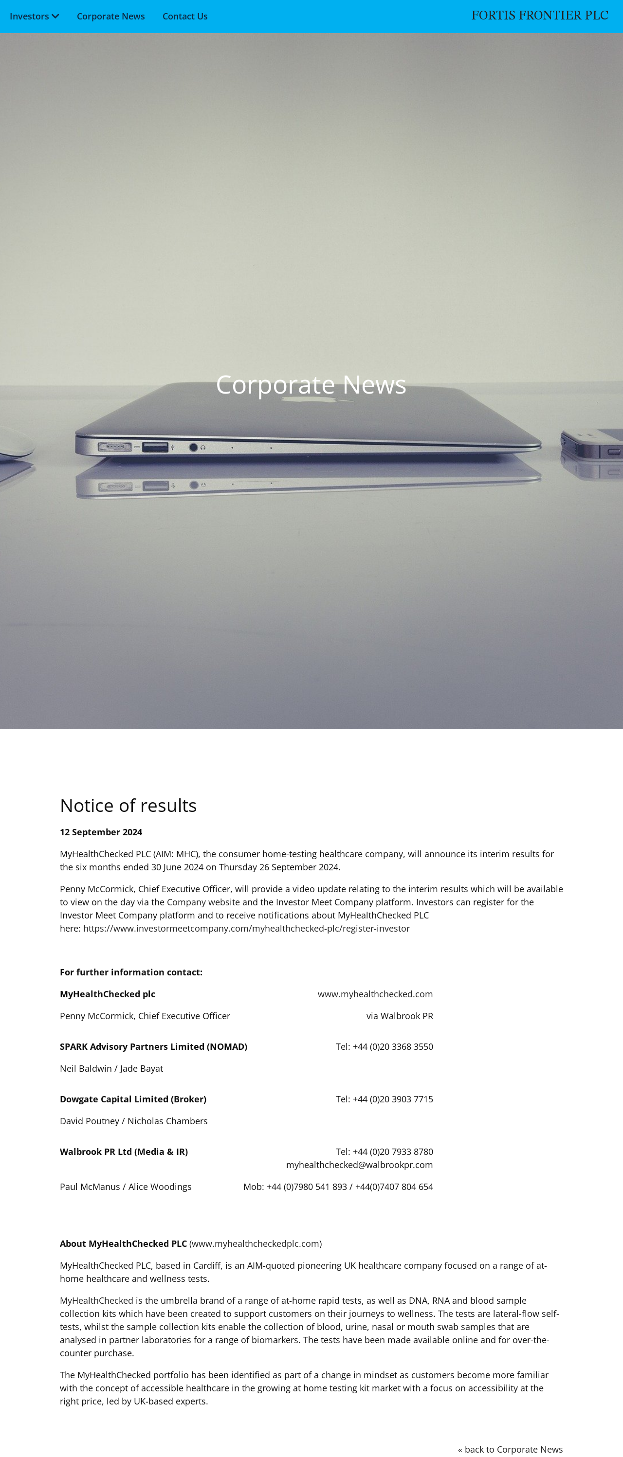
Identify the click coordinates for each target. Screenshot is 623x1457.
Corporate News (110, 15)
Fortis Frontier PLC (541, 15)
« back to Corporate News (510, 1449)
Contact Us (184, 15)
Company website (203, 902)
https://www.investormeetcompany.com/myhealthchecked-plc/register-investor (246, 928)
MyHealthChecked (96, 1300)
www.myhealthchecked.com (375, 994)
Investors (28, 15)
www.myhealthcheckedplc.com (255, 1243)
